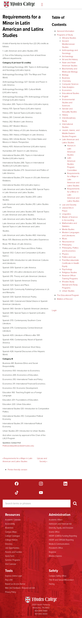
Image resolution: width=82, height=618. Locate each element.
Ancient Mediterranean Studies (68, 44)
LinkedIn (65, 484)
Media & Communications (59, 543)
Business (66, 77)
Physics (65, 253)
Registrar (52, 551)
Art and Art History (70, 59)
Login (54, 310)
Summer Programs (12, 559)
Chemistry (66, 80)
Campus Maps (11, 531)
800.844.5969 (41, 610)
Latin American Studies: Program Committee (72, 164)
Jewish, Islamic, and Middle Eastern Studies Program (70, 133)
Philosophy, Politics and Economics (70, 249)
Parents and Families (13, 551)
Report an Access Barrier (15, 583)
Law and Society (43, 460)
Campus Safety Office (57, 575)
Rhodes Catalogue (19, 4)
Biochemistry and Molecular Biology (70, 70)
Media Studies (68, 229)
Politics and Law (69, 257)
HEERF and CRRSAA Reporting (61, 539)
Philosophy (67, 244)
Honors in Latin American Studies (71, 150)
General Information (65, 31)
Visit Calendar (10, 563)
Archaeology (67, 56)
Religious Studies (69, 272)
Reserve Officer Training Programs (70, 277)
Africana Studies (69, 37)
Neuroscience (68, 241)
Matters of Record (64, 298)
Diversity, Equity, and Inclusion (61, 527)
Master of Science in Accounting (70, 219)
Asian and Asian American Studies (69, 64)
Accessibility (10, 523)
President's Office (56, 547)
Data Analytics (68, 87)
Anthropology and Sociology (70, 52)
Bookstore (9, 527)
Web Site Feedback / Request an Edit (20, 587)
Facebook (17, 484)
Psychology (67, 269)
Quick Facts (9, 555)
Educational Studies (70, 93)
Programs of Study (65, 34)
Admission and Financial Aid (60, 523)
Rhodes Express (55, 555)
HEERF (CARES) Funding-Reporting (63, 535)
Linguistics (66, 213)
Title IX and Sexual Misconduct (61, 579)
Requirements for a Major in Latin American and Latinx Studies (17, 460)
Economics (67, 90)
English (65, 96)
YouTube (41, 493)
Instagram (41, 484)
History (65, 114)
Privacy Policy (10, 591)
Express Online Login (13, 575)
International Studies (67, 126)
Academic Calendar (13, 519)
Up (38, 458)
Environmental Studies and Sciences (68, 102)
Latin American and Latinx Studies (70, 141)
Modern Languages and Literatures (70, 234)
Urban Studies (68, 290)
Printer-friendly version (17, 469)
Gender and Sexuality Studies (69, 110)
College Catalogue (12, 535)
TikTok (17, 493)
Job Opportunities (12, 547)
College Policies (11, 539)
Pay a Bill (8, 579)
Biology (65, 74)
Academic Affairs (55, 519)
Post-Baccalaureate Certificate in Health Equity (70, 263)
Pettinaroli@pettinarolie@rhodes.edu (18, 445)
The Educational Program (68, 295)
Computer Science (70, 84)
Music (64, 238)
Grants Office (54, 531)
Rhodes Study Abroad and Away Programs (70, 284)
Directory (8, 543)
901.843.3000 (41, 613)
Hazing (51, 583)
